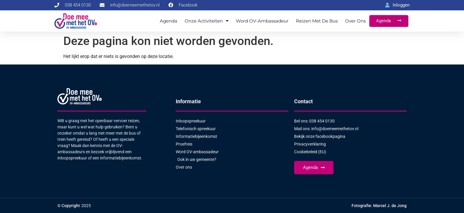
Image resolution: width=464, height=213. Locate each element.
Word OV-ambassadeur (262, 21)
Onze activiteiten (206, 21)
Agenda (168, 21)
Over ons (355, 21)
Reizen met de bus (317, 21)
